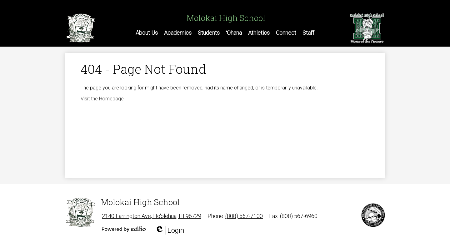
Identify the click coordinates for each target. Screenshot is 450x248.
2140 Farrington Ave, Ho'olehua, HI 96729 (151, 216)
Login (169, 230)
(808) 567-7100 (244, 216)
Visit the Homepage (102, 99)
